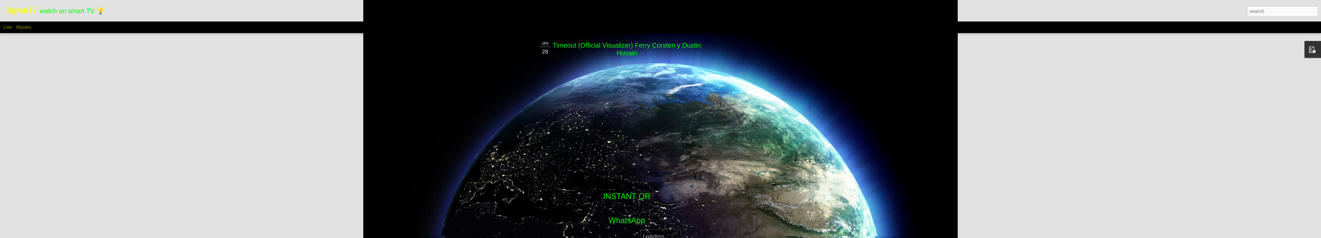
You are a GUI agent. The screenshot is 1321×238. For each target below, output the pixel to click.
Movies (24, 27)
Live (7, 27)
